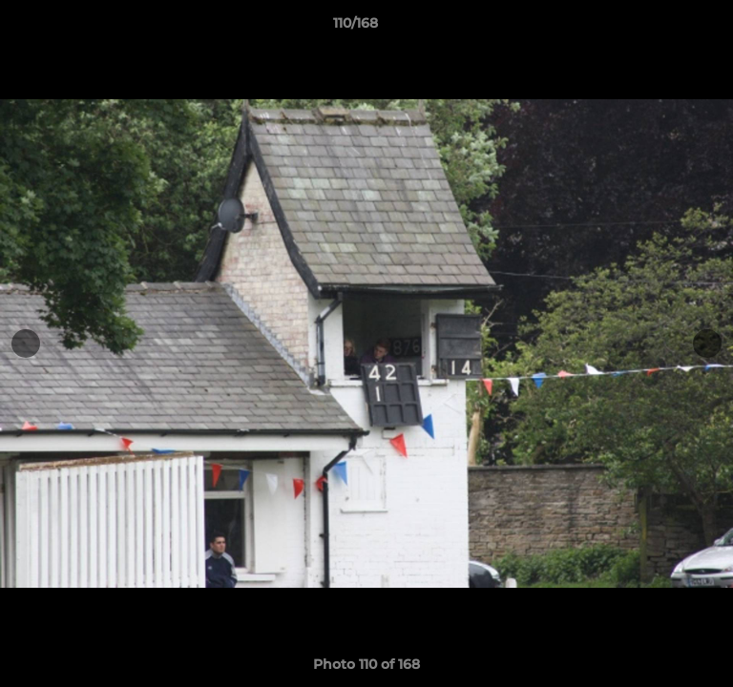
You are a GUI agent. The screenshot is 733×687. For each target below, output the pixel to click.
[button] (664, 27)
